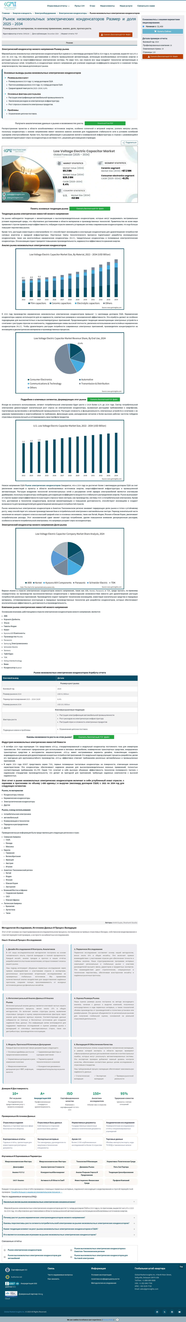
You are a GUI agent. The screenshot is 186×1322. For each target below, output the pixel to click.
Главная (6, 13)
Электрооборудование (45, 13)
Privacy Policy (108, 1320)
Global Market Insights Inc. (14, 1311)
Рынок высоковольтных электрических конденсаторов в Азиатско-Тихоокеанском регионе (99, 1250)
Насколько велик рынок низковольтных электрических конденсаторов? (70, 1201)
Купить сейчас (162, 31)
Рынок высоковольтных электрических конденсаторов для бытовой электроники (101, 1257)
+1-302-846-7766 (145, 1283)
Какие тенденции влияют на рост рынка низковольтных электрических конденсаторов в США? (70, 1228)
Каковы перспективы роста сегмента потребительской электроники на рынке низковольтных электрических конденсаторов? (70, 1223)
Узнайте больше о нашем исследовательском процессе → (37, 1192)
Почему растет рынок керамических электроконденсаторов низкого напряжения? (70, 1217)
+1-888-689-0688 (148, 1280)
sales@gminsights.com (149, 1289)
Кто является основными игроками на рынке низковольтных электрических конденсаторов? (70, 1234)
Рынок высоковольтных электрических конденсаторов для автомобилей (34, 1257)
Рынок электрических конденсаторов (42, 485)
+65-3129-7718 (145, 1286)
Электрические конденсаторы (73, 13)
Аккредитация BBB (42, 1098)
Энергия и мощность (22, 13)
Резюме (69, 43)
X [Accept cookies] (117, 1319)
